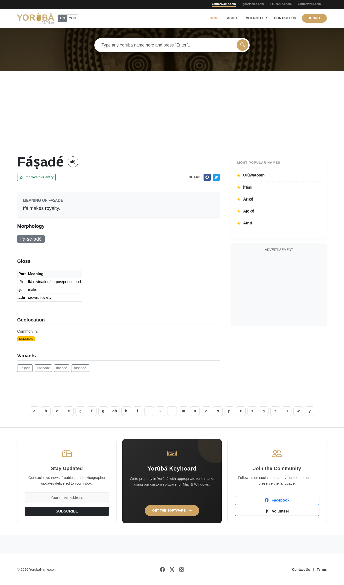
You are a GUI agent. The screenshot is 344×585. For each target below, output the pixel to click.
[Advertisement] (172, 118)
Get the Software (172, 510)
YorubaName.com (224, 4)
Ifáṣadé (61, 368)
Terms (322, 569)
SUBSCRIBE (67, 511)
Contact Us (285, 18)
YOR (72, 18)
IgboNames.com (253, 4)
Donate (314, 18)
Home (215, 18)
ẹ (80, 411)
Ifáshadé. (80, 368)
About (233, 18)
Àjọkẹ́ (245, 211)
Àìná (244, 223)
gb (114, 411)
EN (62, 18)
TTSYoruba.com (281, 4)
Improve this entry (36, 177)
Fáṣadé (25, 368)
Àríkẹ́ (245, 199)
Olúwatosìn (251, 175)
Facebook (277, 500)
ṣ (264, 411)
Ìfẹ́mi (245, 187)
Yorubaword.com (309, 4)
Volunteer (256, 18)
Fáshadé (43, 368)
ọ (218, 411)
